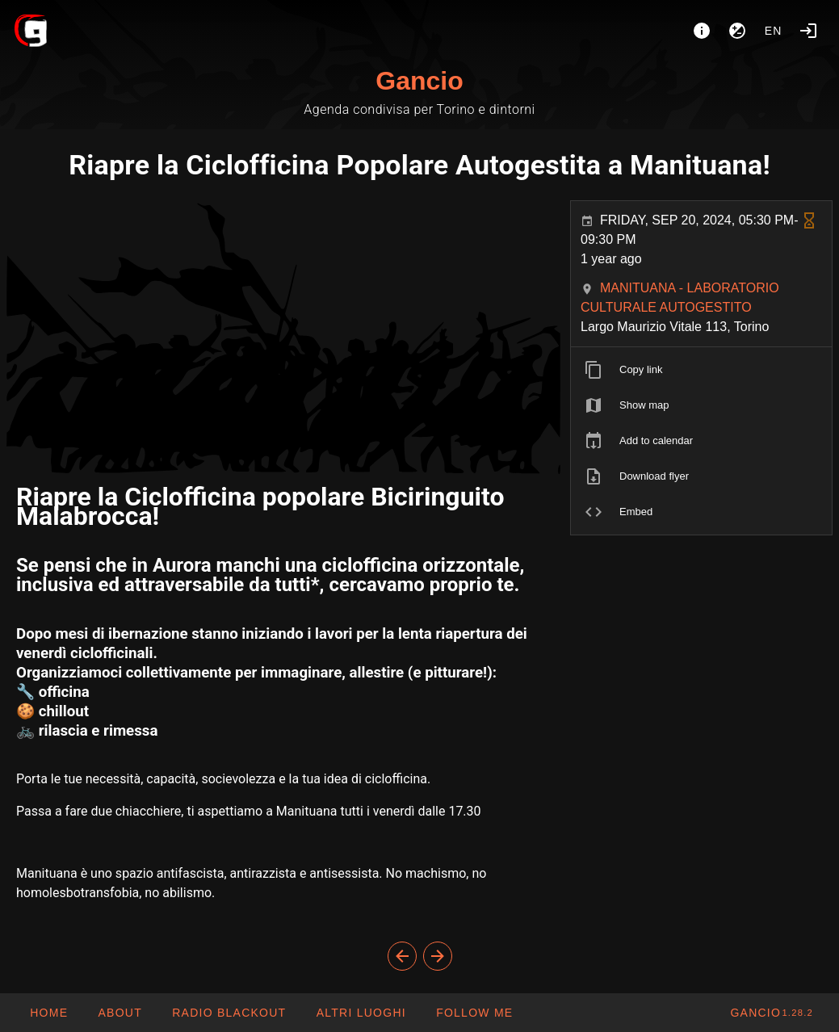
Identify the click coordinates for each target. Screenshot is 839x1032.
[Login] (808, 30)
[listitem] (701, 370)
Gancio (419, 80)
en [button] (773, 30)
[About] (701, 30)
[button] (360, 1012)
